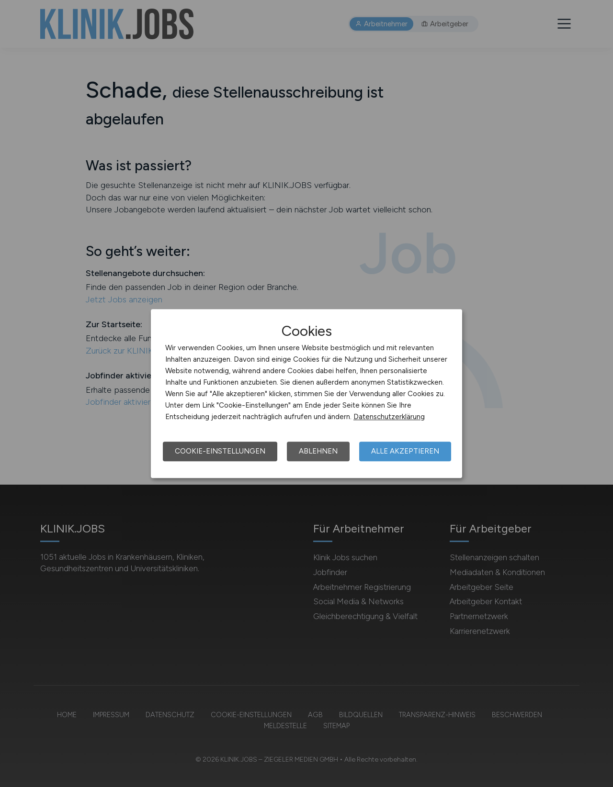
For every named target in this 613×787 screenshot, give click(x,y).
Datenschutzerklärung (389, 416)
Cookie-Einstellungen (220, 451)
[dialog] (306, 393)
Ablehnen (318, 451)
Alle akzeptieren (405, 451)
